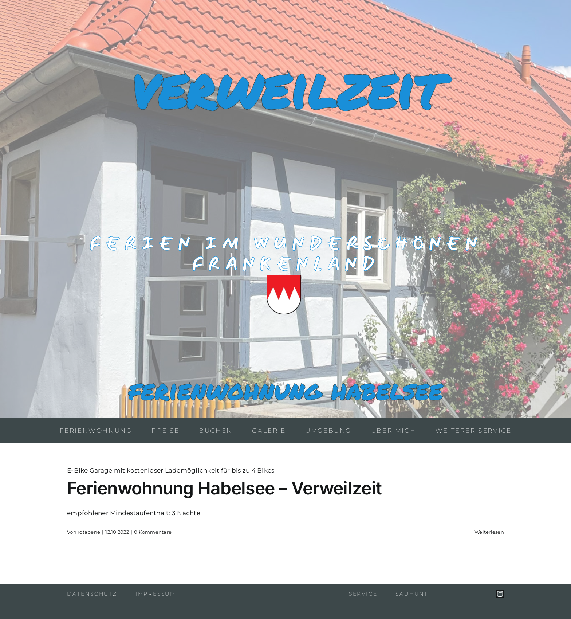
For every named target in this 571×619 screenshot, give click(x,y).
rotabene (89, 532)
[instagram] (500, 594)
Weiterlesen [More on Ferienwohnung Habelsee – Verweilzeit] (489, 532)
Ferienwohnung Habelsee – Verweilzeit (224, 488)
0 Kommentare (153, 532)
